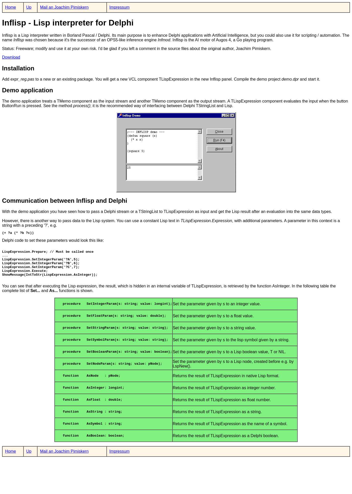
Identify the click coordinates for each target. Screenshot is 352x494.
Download (11, 57)
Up (28, 7)
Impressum (119, 7)
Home (10, 7)
